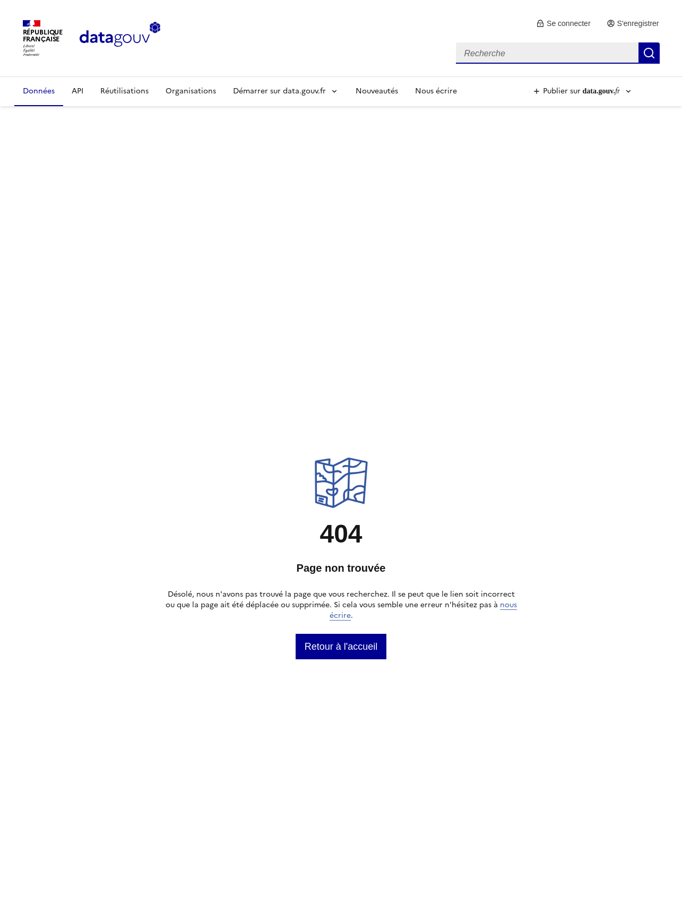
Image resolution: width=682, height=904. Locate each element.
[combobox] (558, 53)
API (77, 91)
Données (39, 91)
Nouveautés (377, 91)
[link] (563, 23)
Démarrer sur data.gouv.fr (279, 91)
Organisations (191, 91)
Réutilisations (124, 91)
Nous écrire (436, 91)
